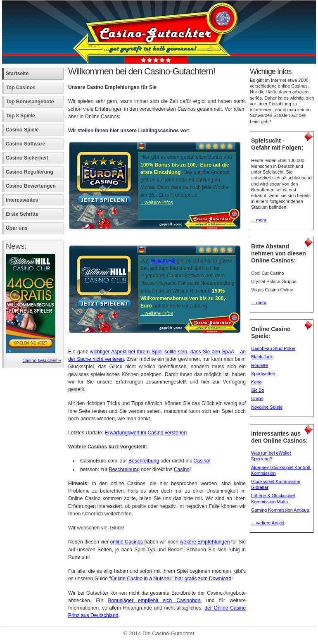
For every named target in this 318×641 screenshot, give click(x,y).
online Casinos (126, 542)
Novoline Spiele (266, 407)
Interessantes (22, 200)
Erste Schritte (22, 214)
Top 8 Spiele (20, 116)
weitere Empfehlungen (205, 542)
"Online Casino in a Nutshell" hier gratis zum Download (170, 578)
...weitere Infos (156, 202)
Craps (257, 398)
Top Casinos (21, 88)
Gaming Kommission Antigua (280, 510)
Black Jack (262, 356)
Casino (201, 461)
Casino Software (25, 144)
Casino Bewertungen (31, 186)
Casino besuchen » (41, 360)
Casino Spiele (22, 130)
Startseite (17, 73)
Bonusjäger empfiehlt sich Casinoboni (155, 600)
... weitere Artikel (267, 522)
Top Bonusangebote (30, 102)
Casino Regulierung (29, 172)
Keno (256, 381)
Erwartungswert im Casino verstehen (146, 433)
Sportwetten (263, 373)
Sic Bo (257, 390)
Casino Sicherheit (27, 158)
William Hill (163, 261)
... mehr (258, 219)
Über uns (17, 228)
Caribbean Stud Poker (273, 348)
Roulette (259, 365)
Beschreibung (143, 461)
